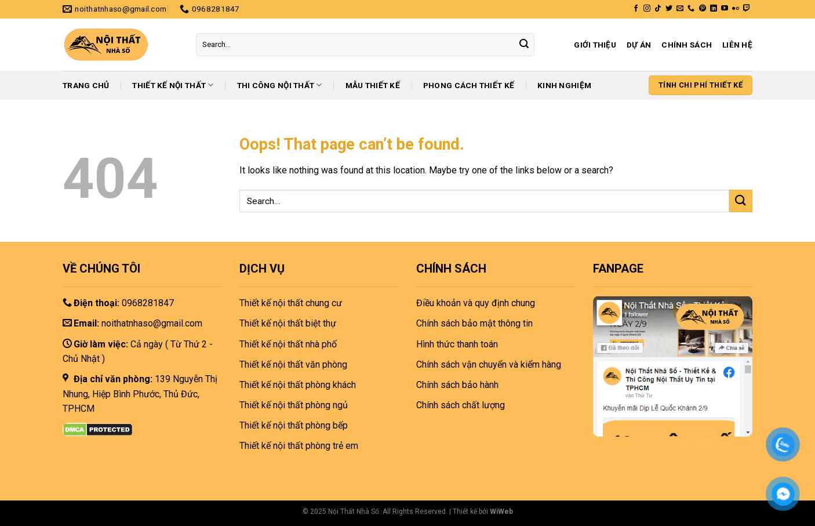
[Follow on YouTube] (724, 9)
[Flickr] (735, 9)
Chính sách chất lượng (460, 405)
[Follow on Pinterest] (702, 9)
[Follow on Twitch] (746, 9)
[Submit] (524, 45)
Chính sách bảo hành (457, 384)
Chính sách (686, 44)
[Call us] (690, 9)
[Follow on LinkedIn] (713, 9)
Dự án (639, 44)
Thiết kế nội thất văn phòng (293, 364)
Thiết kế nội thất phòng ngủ (293, 405)
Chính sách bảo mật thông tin (474, 323)
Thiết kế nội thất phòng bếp (293, 425)
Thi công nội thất (279, 84)
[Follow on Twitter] (668, 9)
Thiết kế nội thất (172, 84)
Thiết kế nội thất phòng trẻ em (298, 445)
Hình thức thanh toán (457, 344)
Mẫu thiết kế (372, 85)
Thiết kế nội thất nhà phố (288, 344)
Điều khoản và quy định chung (475, 303)
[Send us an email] (679, 9)
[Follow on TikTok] (657, 9)
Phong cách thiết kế (468, 85)
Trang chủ (86, 85)
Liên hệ (737, 44)
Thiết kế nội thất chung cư (290, 303)
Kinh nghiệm (564, 85)
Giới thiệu (595, 44)
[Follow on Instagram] (646, 9)
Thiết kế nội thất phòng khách (297, 384)
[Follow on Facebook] (635, 9)
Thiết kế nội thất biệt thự (287, 323)
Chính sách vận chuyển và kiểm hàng (488, 364)
